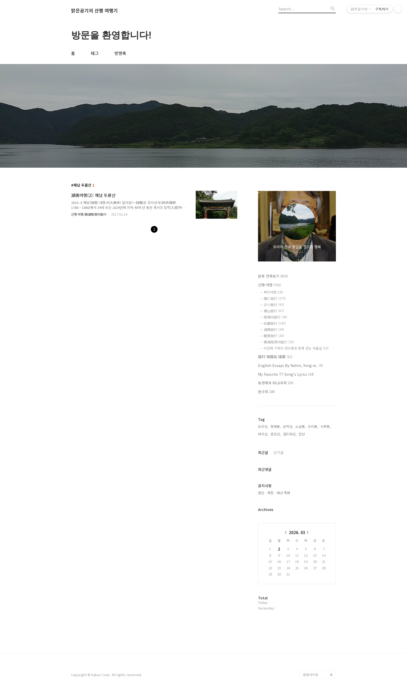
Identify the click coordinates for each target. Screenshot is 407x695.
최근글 (263, 452)
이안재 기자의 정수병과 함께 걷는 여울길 (296, 348)
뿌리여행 (273, 292)
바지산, (263, 433)
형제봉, (275, 426)
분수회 (266, 391)
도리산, (263, 426)
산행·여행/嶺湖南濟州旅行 (88, 214)
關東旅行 (274, 335)
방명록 (120, 53)
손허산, (288, 426)
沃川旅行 (274, 304)
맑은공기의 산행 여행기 (94, 10)
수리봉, (313, 426)
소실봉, (300, 426)
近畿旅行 (275, 323)
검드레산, (289, 433)
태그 (95, 53)
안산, (302, 433)
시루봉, (325, 426)
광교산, (275, 433)
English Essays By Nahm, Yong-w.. (290, 365)
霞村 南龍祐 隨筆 (275, 356)
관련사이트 (310, 674)
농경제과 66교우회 (276, 382)
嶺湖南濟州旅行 (279, 341)
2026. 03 (297, 532)
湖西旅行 (274, 329)
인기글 (278, 452)
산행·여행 (269, 284)
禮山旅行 (274, 310)
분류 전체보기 (273, 276)
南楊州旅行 (275, 317)
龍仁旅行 (275, 298)
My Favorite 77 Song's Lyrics (286, 374)
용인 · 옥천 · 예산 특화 (274, 492)
